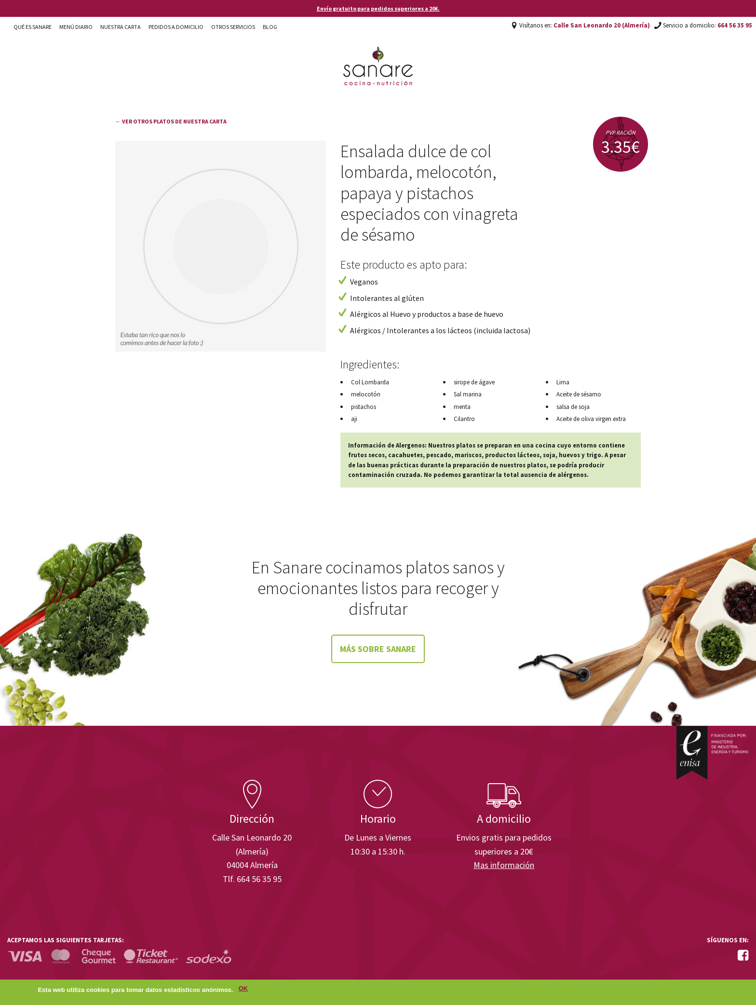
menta (462, 407)
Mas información (503, 864)
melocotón (365, 394)
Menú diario (76, 26)
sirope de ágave (474, 382)
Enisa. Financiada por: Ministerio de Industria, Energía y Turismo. (712, 752)
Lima (562, 382)
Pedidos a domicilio (175, 26)
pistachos (363, 407)
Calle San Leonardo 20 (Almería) (602, 25)
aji (354, 419)
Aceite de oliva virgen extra (591, 419)
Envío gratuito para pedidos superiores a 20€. (378, 8)
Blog (270, 26)
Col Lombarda (370, 382)
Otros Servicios (233, 26)
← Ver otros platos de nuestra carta (171, 121)
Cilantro (464, 419)
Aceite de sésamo (578, 394)
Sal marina (468, 394)
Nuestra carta (120, 26)
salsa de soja (573, 407)
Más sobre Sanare (378, 648)
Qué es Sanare (33, 26)
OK (243, 990)
